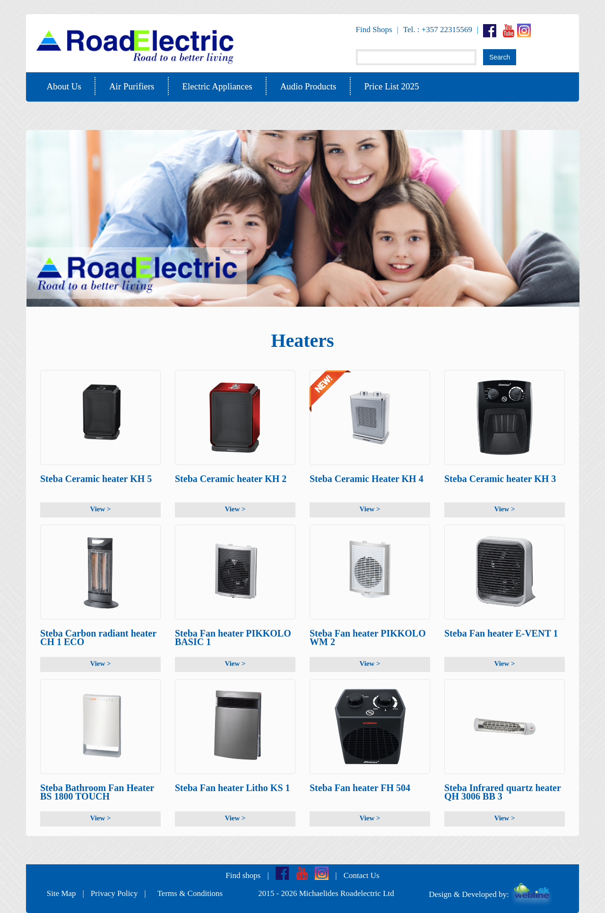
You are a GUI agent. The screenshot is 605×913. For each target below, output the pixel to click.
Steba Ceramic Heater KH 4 (367, 479)
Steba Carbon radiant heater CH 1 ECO (98, 637)
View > (100, 509)
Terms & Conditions (190, 893)
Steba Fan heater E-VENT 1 (501, 633)
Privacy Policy (114, 893)
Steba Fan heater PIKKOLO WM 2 (368, 637)
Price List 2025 (391, 86)
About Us (64, 86)
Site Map (61, 893)
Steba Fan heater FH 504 (360, 788)
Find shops (242, 875)
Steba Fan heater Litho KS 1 (232, 788)
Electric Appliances (217, 86)
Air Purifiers (132, 86)
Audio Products (308, 86)
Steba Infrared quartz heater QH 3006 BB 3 (502, 792)
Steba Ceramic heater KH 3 (500, 479)
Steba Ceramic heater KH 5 (96, 479)
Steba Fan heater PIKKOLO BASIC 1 (233, 637)
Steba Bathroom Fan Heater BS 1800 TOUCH (97, 792)
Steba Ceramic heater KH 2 (230, 479)
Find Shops (374, 29)
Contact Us (362, 875)
